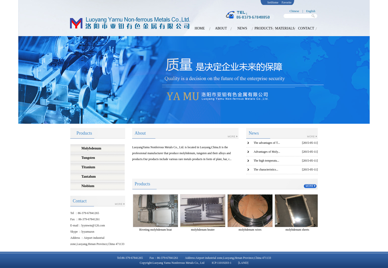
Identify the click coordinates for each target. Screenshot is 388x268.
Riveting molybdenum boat (155, 229)
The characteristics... (266, 169)
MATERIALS (285, 28)
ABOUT (221, 28)
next (359, 81)
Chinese (294, 11)
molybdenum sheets (297, 229)
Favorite (286, 2)
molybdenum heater (203, 229)
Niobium (87, 186)
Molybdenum (91, 148)
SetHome (272, 2)
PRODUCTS (263, 28)
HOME (199, 28)
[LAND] (243, 263)
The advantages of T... (267, 143)
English (310, 11)
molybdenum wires (250, 229)
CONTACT (306, 28)
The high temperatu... (266, 160)
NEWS (242, 28)
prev (25, 81)
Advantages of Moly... (267, 151)
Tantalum (88, 176)
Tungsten (88, 158)
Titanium (88, 167)
